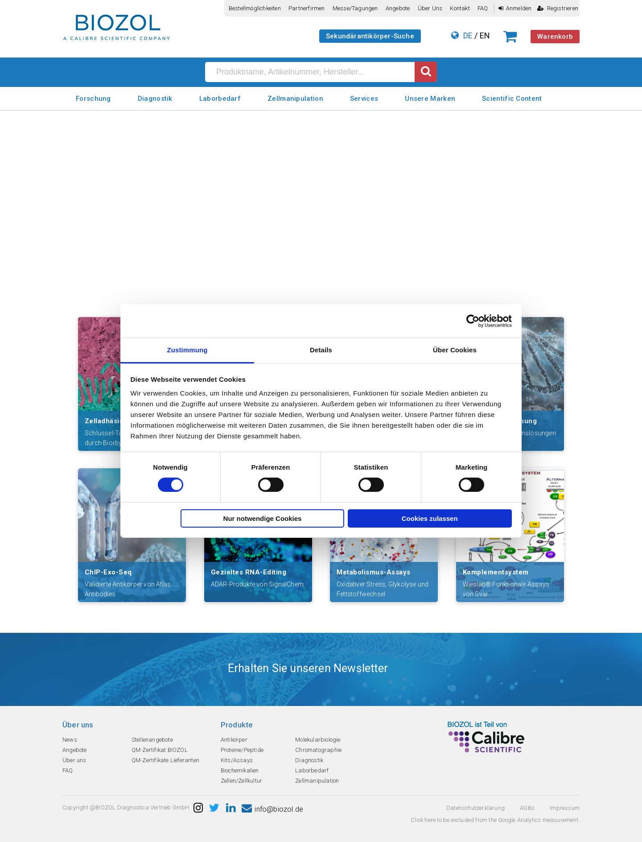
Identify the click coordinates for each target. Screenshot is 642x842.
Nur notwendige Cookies (262, 518)
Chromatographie (318, 750)
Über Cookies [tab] (455, 350)
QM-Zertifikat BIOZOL (160, 750)
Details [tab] (321, 350)
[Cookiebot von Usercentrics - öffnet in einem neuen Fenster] (473, 320)
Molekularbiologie (317, 739)
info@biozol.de (272, 809)
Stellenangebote (152, 739)
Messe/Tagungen (355, 8)
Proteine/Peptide (242, 750)
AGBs (527, 808)
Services (364, 99)
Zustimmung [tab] (187, 350)
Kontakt (459, 8)
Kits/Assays (237, 760)
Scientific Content (512, 99)
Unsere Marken (430, 99)
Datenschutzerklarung (475, 808)
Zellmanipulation (295, 99)
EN (485, 35)
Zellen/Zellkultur (241, 780)
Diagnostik (155, 99)
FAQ (482, 8)
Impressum (565, 808)
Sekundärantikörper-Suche (370, 36)
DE (468, 35)
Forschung (93, 99)
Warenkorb (555, 37)
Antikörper (234, 739)
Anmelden (515, 8)
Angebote (398, 8)
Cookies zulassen (430, 518)
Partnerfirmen (306, 8)
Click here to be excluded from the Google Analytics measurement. (495, 820)
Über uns (430, 8)
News (69, 739)
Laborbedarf (220, 99)
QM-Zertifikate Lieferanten (165, 760)
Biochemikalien (240, 770)
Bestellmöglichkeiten (255, 8)
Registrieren (557, 8)
